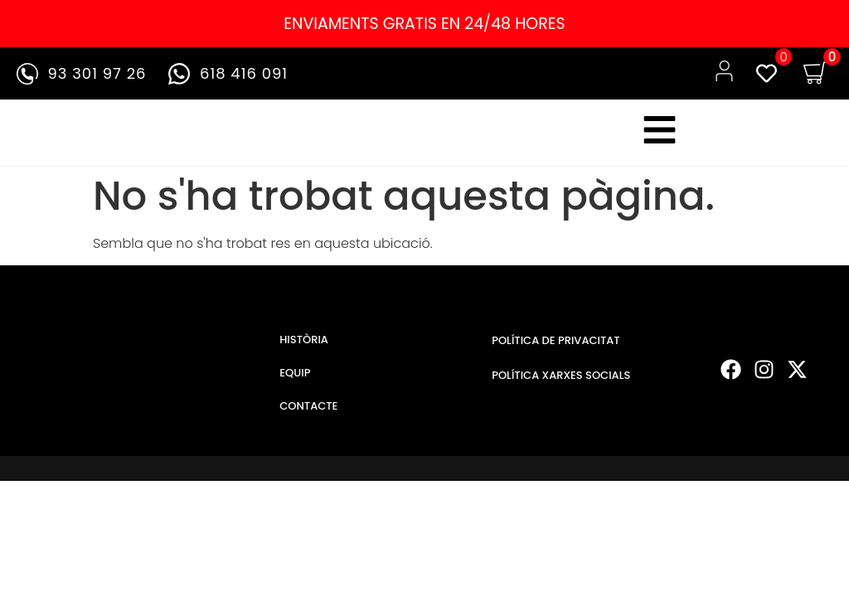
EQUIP (294, 378)
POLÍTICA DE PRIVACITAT (555, 346)
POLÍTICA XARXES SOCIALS (561, 381)
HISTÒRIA (303, 345)
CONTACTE (308, 412)
